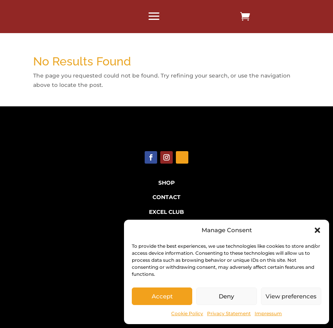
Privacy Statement (229, 313)
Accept (162, 296)
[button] (317, 230)
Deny (226, 296)
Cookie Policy (187, 313)
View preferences (291, 296)
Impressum (268, 313)
